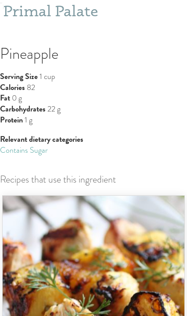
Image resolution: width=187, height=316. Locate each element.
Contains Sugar (24, 150)
